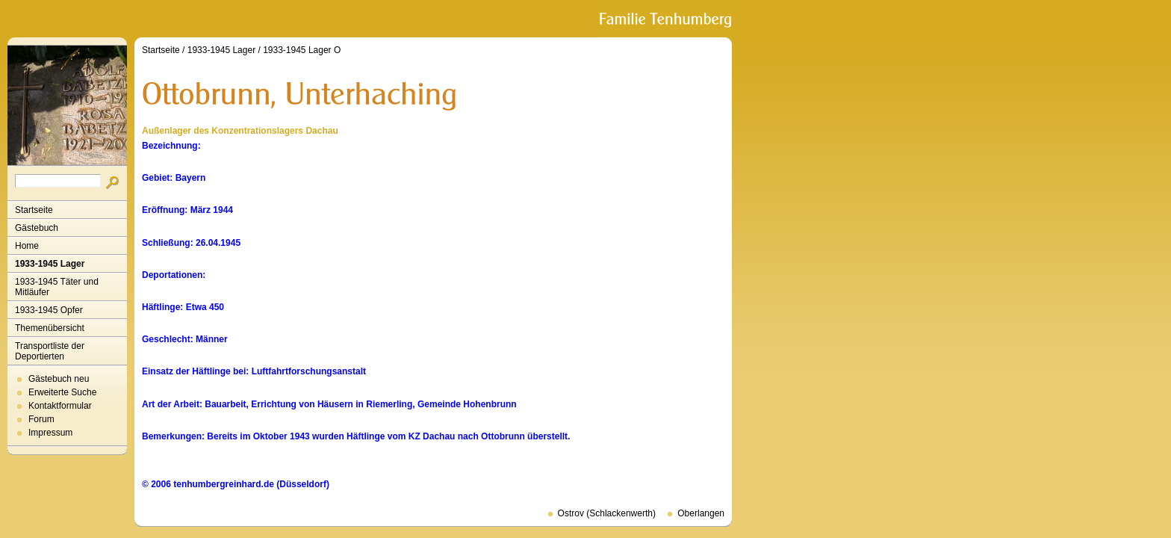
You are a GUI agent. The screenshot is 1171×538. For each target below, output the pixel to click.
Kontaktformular (60, 406)
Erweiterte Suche (62, 392)
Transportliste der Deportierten (49, 351)
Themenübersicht (49, 328)
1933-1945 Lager (49, 264)
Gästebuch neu (58, 379)
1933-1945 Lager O (302, 50)
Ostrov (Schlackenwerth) (607, 513)
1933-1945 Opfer (49, 310)
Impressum (50, 432)
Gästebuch (36, 228)
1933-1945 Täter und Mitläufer (57, 286)
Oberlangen (700, 513)
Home (27, 246)
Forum (41, 419)
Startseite (34, 210)
